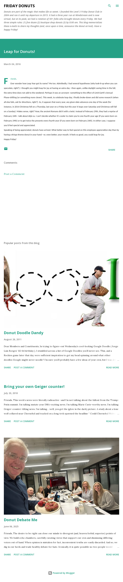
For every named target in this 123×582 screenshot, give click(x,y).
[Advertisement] (61, 208)
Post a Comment (14, 173)
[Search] (109, 6)
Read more (112, 367)
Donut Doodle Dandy (23, 332)
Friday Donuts (19, 5)
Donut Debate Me (20, 519)
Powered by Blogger (61, 572)
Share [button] (111, 149)
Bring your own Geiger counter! (34, 386)
